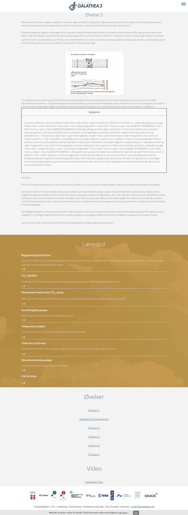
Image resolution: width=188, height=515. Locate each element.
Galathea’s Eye (94, 482)
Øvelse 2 (94, 428)
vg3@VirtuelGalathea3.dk (142, 507)
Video (108, 468)
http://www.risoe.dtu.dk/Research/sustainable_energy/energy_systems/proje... (75, 222)
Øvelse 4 (94, 445)
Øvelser (94, 396)
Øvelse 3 (94, 436)
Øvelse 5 (94, 454)
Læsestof (94, 244)
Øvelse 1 (94, 410)
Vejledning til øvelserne (94, 419)
